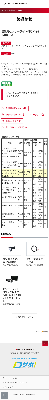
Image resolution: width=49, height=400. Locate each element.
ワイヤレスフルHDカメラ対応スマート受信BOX (9, 190)
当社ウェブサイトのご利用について (16, 382)
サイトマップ (8, 387)
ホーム (3, 10)
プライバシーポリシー (11, 378)
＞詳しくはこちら (12, 96)
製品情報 (12, 10)
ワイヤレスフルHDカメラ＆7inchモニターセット (9, 165)
